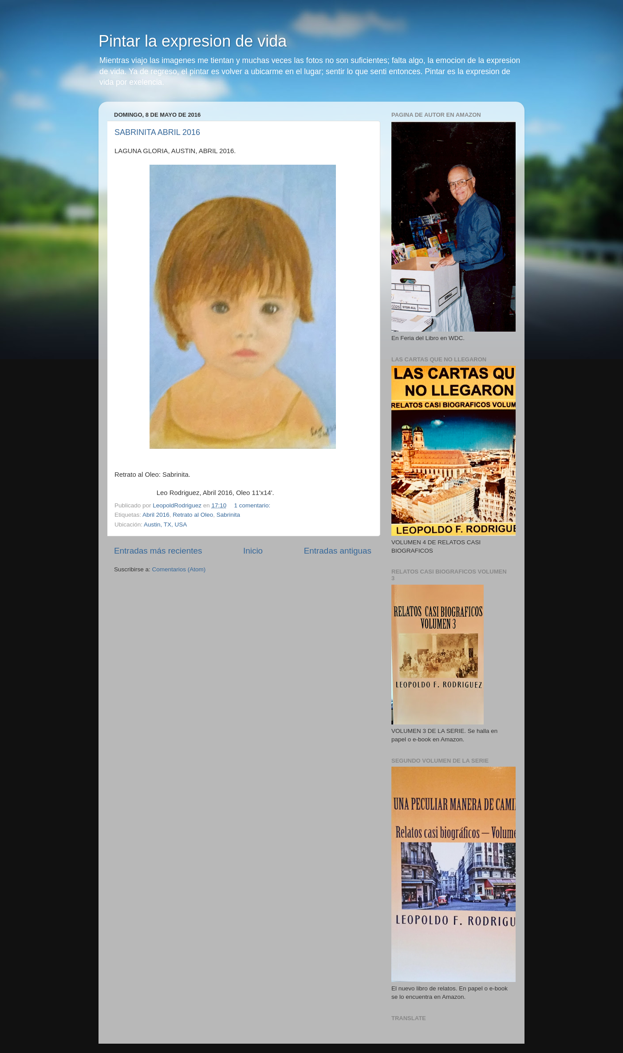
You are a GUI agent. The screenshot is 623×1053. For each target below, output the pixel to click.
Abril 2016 (156, 514)
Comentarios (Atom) (179, 569)
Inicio (253, 550)
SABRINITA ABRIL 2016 (157, 132)
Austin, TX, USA (165, 524)
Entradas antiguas (337, 550)
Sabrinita (228, 514)
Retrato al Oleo (193, 514)
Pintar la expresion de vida (193, 41)
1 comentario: (253, 505)
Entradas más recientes (158, 550)
